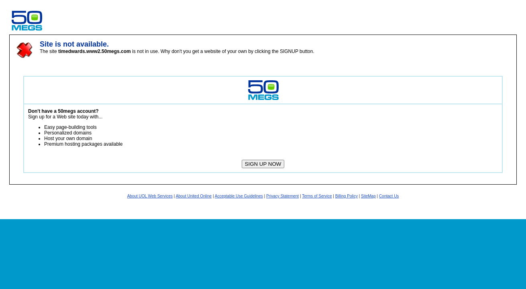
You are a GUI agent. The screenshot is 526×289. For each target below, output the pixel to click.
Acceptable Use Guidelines (239, 196)
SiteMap (368, 196)
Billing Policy (346, 196)
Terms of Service (317, 196)
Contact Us (389, 196)
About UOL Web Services (150, 196)
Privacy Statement (282, 196)
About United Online (194, 196)
